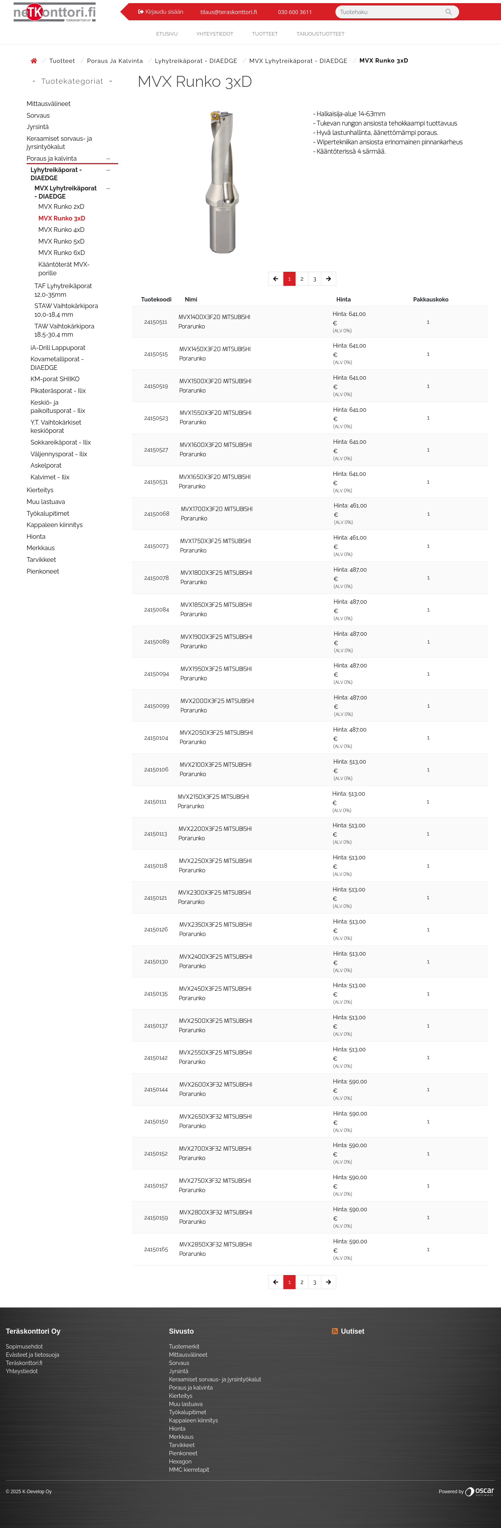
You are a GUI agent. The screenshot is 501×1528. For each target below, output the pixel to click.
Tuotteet (265, 34)
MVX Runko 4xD (61, 229)
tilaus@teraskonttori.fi (228, 12)
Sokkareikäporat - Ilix (61, 442)
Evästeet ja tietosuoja (32, 1355)
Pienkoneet (43, 571)
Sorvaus (38, 115)
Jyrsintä (38, 127)
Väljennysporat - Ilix (59, 454)
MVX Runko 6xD (61, 252)
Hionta (36, 536)
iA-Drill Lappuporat (58, 348)
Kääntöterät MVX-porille (64, 269)
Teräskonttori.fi (24, 1363)
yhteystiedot (214, 34)
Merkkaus (41, 548)
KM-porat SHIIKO (55, 379)
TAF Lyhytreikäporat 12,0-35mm (63, 290)
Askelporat (46, 465)
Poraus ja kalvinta (116, 61)
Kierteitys (40, 490)
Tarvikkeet (41, 559)
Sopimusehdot (24, 1346)
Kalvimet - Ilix (50, 477)
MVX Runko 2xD (61, 206)
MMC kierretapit (189, 1470)
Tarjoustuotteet (321, 34)
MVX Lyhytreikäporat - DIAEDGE (299, 61)
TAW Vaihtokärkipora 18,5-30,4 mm (64, 331)
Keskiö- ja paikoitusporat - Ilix (58, 407)
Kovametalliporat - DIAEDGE (57, 363)
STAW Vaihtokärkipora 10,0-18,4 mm (66, 310)
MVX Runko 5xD (61, 241)
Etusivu (167, 34)
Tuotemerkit (184, 1346)
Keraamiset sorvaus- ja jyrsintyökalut (59, 143)
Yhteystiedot (22, 1371)
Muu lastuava (46, 502)
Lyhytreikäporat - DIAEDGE (197, 61)
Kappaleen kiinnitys (55, 525)
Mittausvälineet (48, 104)
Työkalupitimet (48, 513)
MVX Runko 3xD (61, 218)
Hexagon (180, 1461)
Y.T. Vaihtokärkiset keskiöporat (56, 427)
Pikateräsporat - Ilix (58, 391)
